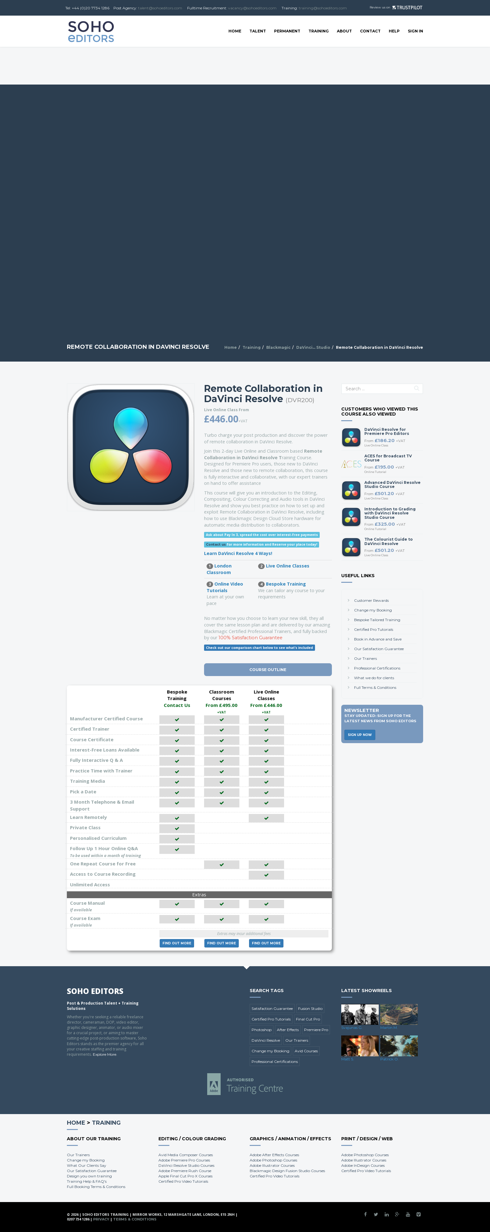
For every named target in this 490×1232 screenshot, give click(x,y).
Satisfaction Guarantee (272, 1008)
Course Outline (267, 669)
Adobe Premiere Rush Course (184, 1170)
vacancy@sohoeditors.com (252, 8)
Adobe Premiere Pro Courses (184, 1160)
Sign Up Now (360, 735)
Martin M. (389, 1027)
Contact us (216, 545)
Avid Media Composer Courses (185, 1154)
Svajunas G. (351, 1027)
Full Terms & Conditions (375, 687)
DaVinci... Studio (313, 347)
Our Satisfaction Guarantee (379, 648)
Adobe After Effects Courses (274, 1154)
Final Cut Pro (308, 1019)
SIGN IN (415, 31)
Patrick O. (389, 1059)
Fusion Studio (310, 1008)
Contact (370, 31)
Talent (257, 31)
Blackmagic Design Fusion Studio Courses (287, 1170)
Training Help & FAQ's (87, 1181)
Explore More (104, 1054)
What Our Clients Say (86, 1165)
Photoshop (262, 1029)
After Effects (288, 1029)
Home (234, 31)
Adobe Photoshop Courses (273, 1160)
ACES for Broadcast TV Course (388, 458)
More (176, 943)
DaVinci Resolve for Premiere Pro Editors (386, 431)
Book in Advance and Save (378, 639)
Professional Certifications (377, 668)
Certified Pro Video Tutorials (183, 1181)
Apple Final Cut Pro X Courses (185, 1176)
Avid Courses (306, 1051)
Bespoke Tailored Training (377, 619)
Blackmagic (278, 347)
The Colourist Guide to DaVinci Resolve (388, 541)
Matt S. (347, 1059)
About (344, 31)
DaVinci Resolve (266, 1040)
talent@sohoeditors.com (160, 8)
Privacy (101, 1219)
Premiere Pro (316, 1029)
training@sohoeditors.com (323, 8)
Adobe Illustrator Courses (272, 1165)
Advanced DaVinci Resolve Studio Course (392, 484)
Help (394, 31)
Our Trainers (365, 658)
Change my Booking (373, 610)
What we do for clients (374, 677)
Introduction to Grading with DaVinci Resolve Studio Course (390, 513)
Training (318, 31)
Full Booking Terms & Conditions (96, 1186)
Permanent (287, 31)
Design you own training (89, 1176)
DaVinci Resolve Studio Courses (186, 1165)
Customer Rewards (371, 600)
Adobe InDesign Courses (363, 1165)
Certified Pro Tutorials (373, 629)
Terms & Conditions (135, 1219)
